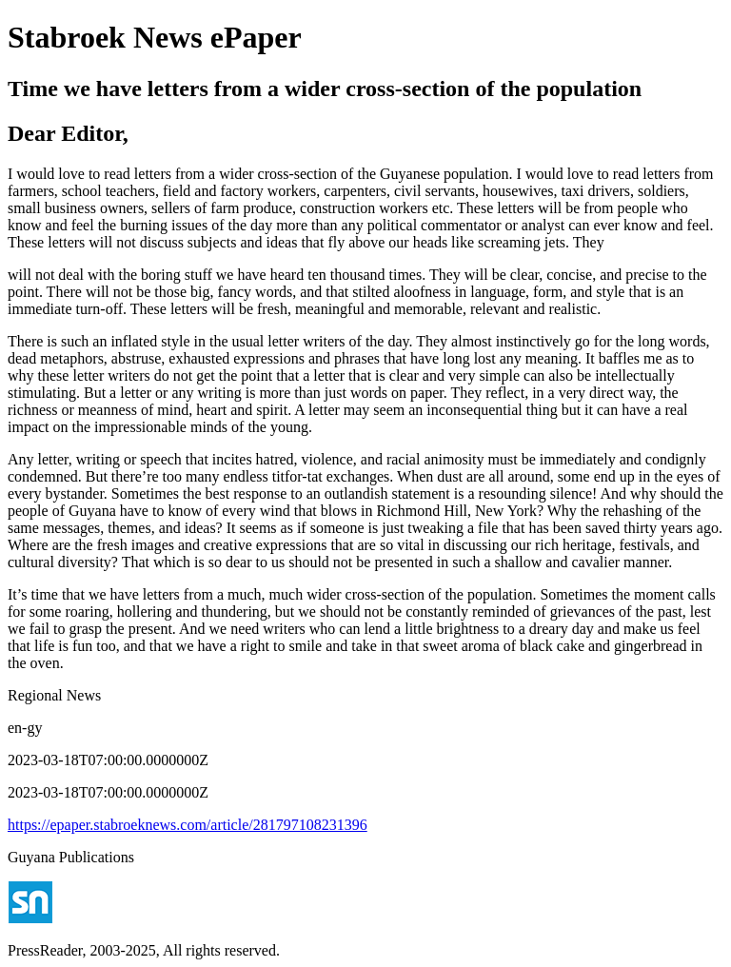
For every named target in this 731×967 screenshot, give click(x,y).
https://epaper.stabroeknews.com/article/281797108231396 (187, 825)
